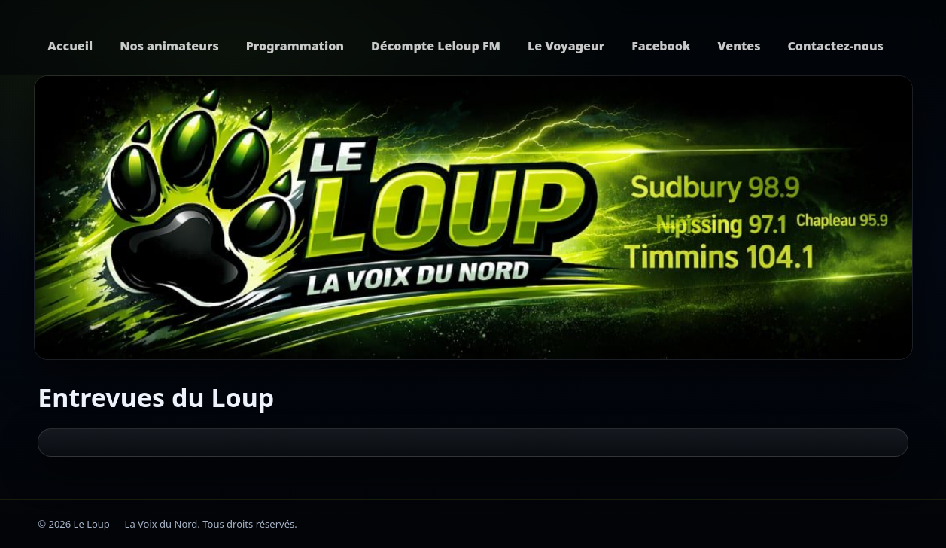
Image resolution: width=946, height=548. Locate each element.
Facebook (660, 46)
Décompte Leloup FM (435, 46)
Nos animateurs (169, 46)
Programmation (295, 46)
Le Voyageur (566, 46)
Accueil (70, 46)
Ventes (739, 46)
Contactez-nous (835, 46)
